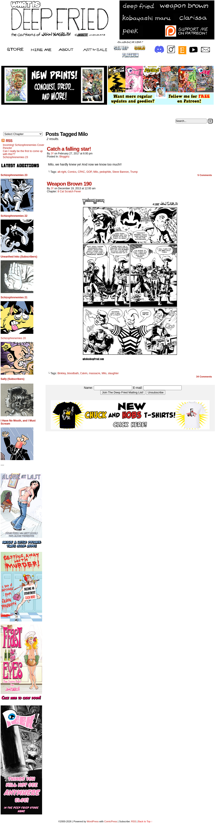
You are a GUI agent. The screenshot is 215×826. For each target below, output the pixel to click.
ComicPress (110, 821)
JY (52, 153)
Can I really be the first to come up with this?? (23, 153)
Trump (134, 171)
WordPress (93, 821)
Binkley (62, 373)
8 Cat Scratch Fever (69, 191)
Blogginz (64, 156)
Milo (95, 171)
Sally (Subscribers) (12, 379)
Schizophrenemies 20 (13, 338)
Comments (205, 175)
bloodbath (73, 373)
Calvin (83, 373)
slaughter (113, 373)
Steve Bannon (120, 171)
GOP (89, 171)
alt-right (62, 171)
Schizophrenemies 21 (14, 297)
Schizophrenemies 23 (15, 157)
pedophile (105, 171)
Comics (72, 171)
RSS (9, 141)
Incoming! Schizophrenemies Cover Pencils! (23, 146)
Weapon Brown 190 (69, 184)
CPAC (81, 171)
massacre (94, 373)
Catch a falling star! (69, 149)
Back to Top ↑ (145, 821)
